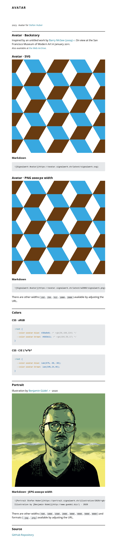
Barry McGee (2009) (61, 40)
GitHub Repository (23, 535)
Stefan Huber (36, 25)
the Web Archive (37, 48)
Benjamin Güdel (38, 390)
